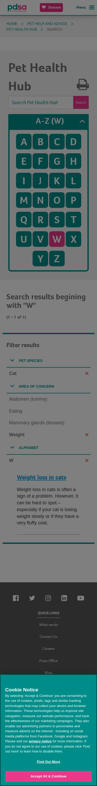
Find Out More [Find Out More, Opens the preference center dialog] (48, 762)
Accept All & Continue (48, 776)
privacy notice (40, 741)
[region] (48, 730)
